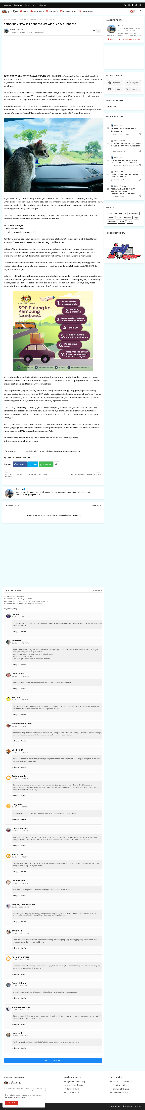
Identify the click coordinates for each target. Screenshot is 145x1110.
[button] (140, 11)
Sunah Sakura (19, 983)
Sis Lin (19, 489)
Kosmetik (127, 218)
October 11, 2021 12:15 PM (20, 700)
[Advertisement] (53, 54)
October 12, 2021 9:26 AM (20, 933)
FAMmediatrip (120, 213)
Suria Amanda (19, 776)
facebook (117, 83)
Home (24, 11)
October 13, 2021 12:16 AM (20, 1036)
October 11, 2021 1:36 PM (20, 752)
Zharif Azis (17, 931)
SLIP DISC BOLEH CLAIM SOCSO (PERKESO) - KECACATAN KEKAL (124, 161)
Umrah (121, 222)
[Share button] (56, 464)
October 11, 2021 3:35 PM (20, 831)
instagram (134, 83)
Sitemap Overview (121, 1081)
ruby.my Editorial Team (23, 905)
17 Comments (96, 590)
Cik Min (15, 614)
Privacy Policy (31, 5)
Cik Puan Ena (18, 881)
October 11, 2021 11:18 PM (20, 883)
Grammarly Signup (121, 1089)
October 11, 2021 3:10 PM (20, 807)
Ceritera (17, 458)
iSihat (130, 222)
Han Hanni (17, 641)
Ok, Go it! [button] (11, 1103)
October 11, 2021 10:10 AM (20, 617)
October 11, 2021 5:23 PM (20, 857)
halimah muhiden (20, 957)
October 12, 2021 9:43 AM (20, 959)
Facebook (21, 464)
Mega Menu (37, 11)
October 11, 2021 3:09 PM (20, 779)
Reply (16, 632)
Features (51, 11)
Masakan (112, 222)
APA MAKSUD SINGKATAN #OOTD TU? (123, 130)
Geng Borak (18, 804)
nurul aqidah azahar (22, 723)
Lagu (136, 218)
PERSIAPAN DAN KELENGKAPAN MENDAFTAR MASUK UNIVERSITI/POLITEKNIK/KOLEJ (123, 191)
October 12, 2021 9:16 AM (20, 907)
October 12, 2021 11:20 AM (20, 985)
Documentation (68, 11)
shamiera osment (21, 1007)
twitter (134, 89)
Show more (96, 506)
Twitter (34, 464)
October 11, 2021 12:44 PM (20, 726)
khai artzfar (17, 854)
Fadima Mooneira (20, 828)
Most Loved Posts (120, 1092)
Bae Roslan (17, 750)
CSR (110, 213)
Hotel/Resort (133, 213)
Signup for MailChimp (76, 1081)
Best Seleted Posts (75, 1085)
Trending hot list (120, 1085)
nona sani (17, 1033)
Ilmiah (110, 218)
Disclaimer (18, 5)
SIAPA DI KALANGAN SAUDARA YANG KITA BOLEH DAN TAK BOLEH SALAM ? (126, 146)
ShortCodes (86, 11)
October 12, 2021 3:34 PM (20, 1009)
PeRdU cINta (18, 673)
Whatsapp (47, 464)
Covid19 (13, 19)
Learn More (20, 1097)
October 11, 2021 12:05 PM (20, 676)
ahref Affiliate (73, 1092)
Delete (23, 632)
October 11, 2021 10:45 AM (20, 643)
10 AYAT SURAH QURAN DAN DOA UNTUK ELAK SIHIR (124, 176)
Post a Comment (53, 1060)
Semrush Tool (73, 1089)
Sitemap (42, 5)
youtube (117, 89)
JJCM (119, 218)
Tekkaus (16, 697)
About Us (7, 5)
